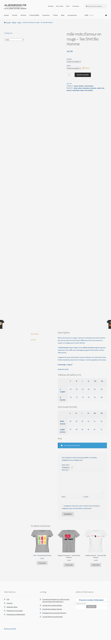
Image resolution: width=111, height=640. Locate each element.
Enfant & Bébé (34, 15)
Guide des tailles (12, 607)
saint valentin (88, 90)
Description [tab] (35, 334)
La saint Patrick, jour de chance (52, 617)
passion (69, 90)
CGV (8, 599)
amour (80, 88)
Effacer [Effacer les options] (87, 68)
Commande (75, 6)
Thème (55, 15)
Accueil (6, 15)
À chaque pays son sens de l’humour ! (54, 613)
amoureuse (85, 88)
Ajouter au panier (83, 75)
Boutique (50, 6)
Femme (14, 15)
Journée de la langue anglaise (52, 605)
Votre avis (65, 470)
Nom (64, 497)
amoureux (93, 88)
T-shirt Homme (88, 86)
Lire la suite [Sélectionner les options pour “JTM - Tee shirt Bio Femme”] (42, 563)
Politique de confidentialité (16, 614)
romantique (75, 90)
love (103, 88)
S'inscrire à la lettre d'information (91, 600)
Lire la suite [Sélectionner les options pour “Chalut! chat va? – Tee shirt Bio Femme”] (95, 565)
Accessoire (46, 15)
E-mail (86, 497)
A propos (10, 603)
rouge (82, 90)
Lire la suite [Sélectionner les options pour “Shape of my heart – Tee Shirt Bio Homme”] (68, 565)
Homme (23, 15)
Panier (68, 6)
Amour (19, 22)
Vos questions (72, 15)
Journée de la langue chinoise (52, 609)
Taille (68, 66)
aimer (75, 88)
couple (99, 88)
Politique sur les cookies (15, 611)
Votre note (66, 465)
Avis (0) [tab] (33, 340)
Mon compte (59, 6)
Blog (62, 15)
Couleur (69, 59)
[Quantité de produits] (70, 75)
